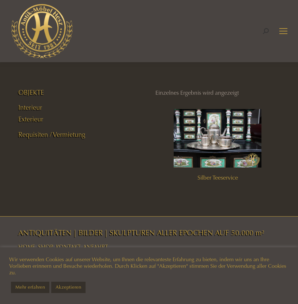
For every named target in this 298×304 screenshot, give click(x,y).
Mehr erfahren (30, 287)
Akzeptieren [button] (68, 287)
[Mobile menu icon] (283, 31)
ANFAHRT (95, 247)
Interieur (30, 108)
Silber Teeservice (217, 177)
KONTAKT (68, 247)
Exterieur (30, 119)
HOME (26, 247)
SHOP (45, 247)
